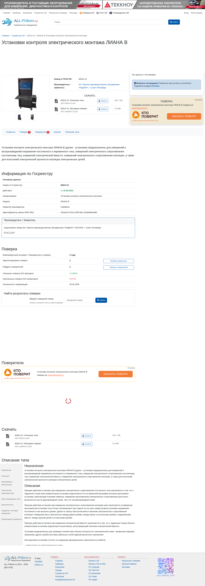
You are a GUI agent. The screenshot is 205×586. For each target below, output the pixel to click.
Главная (6, 13)
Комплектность (7, 505)
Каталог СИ (94, 561)
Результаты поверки (58, 13)
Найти (101, 300)
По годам (93, 579)
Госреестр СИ (40, 13)
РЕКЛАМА (198, 100)
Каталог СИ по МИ (97, 564)
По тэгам (93, 576)
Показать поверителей (119, 267)
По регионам (94, 573)
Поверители (42, 132)
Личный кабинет (129, 564)
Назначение (6, 470)
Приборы (16, 13)
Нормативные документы (11, 519)
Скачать (103, 101)
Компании (27, 13)
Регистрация (196, 13)
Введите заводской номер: (42, 299)
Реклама (73, 13)
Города (58, 570)
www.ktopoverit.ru (140, 108)
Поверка (25, 132)
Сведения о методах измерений (9, 512)
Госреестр (10, 132)
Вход (186, 13)
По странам (94, 567)
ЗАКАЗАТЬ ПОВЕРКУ (184, 116)
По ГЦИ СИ (94, 570)
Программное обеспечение (6, 483)
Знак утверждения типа (10, 499)
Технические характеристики (7, 491)
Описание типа (72, 132)
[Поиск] (109, 22)
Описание (5, 476)
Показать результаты (118, 261)
